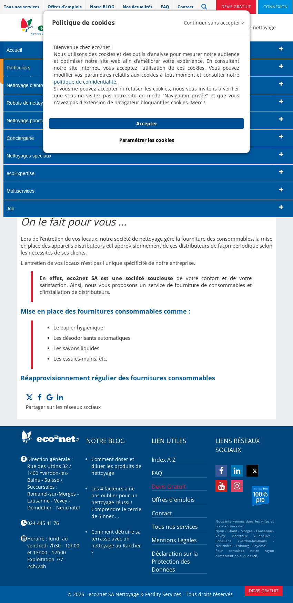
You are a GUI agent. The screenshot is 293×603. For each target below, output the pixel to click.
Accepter (146, 123)
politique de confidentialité (85, 81)
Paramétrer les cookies (146, 140)
